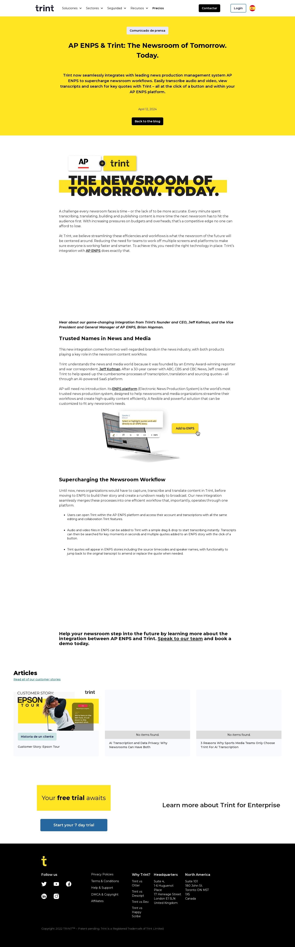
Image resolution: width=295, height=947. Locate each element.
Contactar (209, 8)
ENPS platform (124, 389)
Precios (158, 8)
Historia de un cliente (37, 736)
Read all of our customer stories (37, 679)
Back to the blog (147, 121)
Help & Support (102, 888)
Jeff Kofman (109, 369)
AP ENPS (93, 251)
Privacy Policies (102, 874)
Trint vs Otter (137, 883)
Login (238, 8)
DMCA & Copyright (104, 894)
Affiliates (97, 901)
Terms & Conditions (105, 881)
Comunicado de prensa (147, 30)
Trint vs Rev (140, 902)
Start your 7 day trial (73, 825)
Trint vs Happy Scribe (137, 912)
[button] (72, 8)
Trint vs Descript (138, 894)
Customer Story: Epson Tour (39, 747)
